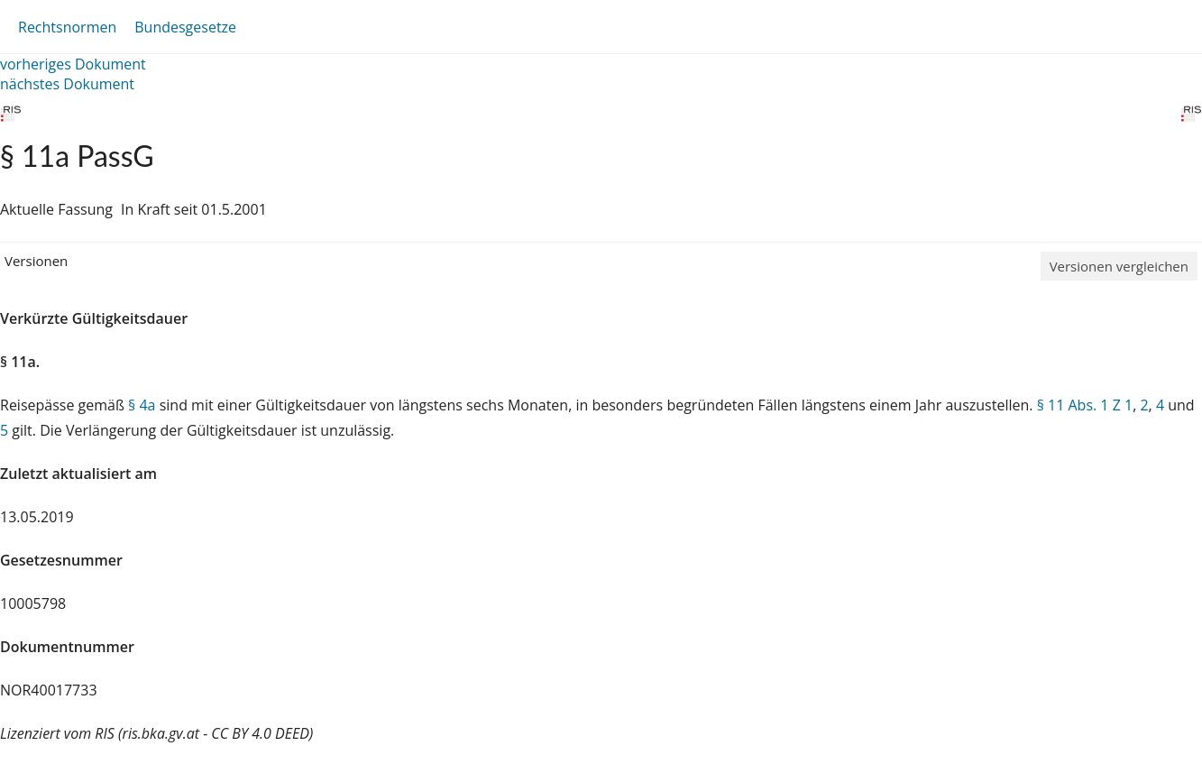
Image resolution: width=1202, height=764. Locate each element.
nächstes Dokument (67, 84)
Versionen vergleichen (1119, 266)
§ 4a (141, 405)
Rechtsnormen (67, 27)
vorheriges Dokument (73, 64)
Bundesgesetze (185, 27)
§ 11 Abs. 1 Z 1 (1085, 405)
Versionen (36, 261)
